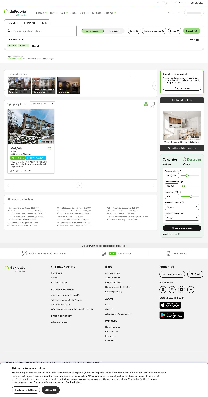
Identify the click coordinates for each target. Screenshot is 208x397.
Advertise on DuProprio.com (118, 313)
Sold (44, 22)
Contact (178, 13)
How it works (57, 273)
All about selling (112, 273)
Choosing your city (113, 291)
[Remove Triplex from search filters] (23, 45)
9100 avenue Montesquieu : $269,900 (122, 219)
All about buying (112, 277)
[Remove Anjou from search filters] (12, 45)
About (109, 298)
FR (186, 13)
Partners (111, 321)
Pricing (54, 277)
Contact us (166, 267)
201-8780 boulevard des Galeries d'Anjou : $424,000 (127, 217)
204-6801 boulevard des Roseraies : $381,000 (24, 211)
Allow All (50, 389)
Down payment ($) (174, 181)
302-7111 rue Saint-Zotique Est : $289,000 (73, 219)
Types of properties (154, 31)
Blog (108, 267)
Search (191, 30)
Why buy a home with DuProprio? (66, 300)
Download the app (178, 3)
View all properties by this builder (182, 142)
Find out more (182, 88)
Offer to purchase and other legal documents (72, 309)
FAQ (107, 304)
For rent (29, 22)
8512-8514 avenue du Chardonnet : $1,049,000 (25, 217)
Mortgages (110, 336)
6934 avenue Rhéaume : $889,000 (120, 214)
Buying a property (62, 289)
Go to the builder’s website (182, 148)
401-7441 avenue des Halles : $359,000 (122, 211)
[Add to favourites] (49, 148)
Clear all (35, 46)
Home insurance (112, 327)
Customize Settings (26, 389)
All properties (92, 31)
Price (134, 31)
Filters (174, 31)
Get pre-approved (182, 228)
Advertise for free (59, 322)
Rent (74, 12)
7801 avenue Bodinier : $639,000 (70, 217)
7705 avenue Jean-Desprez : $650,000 (22, 222)
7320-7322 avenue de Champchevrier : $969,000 (26, 214)
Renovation (110, 340)
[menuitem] (77, 275)
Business (96, 12)
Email (195, 274)
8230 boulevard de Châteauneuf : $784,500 (74, 214)
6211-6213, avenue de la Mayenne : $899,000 (74, 225)
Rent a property (61, 316)
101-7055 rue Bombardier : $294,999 (21, 219)
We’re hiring (162, 3)
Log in (197, 12)
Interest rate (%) (173, 192)
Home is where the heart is (117, 287)
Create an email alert (60, 304)
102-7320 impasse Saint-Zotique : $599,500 (74, 211)
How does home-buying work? (65, 295)
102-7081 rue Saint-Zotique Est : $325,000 (123, 208)
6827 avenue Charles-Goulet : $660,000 (23, 208)
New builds (114, 31)
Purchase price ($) (173, 171)
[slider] (187, 175)
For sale (12, 22)
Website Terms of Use (72, 362)
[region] (104, 380)
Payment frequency (174, 213)
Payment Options (59, 282)
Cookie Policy (73, 382)
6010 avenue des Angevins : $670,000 (22, 225)
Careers (108, 309)
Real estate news (113, 282)
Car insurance (111, 331)
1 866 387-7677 (196, 3)
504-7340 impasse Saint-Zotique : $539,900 (74, 208)
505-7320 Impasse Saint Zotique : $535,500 (74, 222)
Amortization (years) (174, 202)
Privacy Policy (94, 362)
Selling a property (63, 267)
